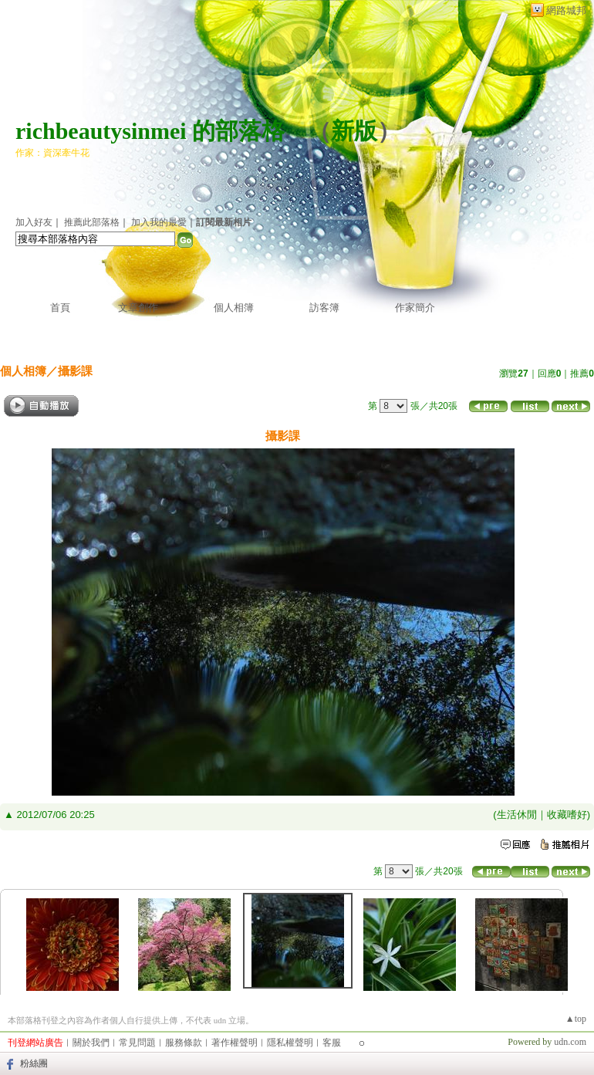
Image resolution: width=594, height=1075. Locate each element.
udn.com (570, 1041)
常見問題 (137, 1042)
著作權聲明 (234, 1042)
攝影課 (75, 370)
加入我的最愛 (159, 222)
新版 (354, 131)
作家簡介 (415, 307)
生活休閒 (517, 814)
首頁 (60, 307)
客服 (331, 1042)
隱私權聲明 (290, 1042)
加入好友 (33, 222)
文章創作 (138, 307)
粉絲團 (34, 1063)
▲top (575, 1018)
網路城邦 (566, 10)
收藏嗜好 (567, 814)
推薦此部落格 (92, 222)
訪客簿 (324, 307)
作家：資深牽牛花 (52, 152)
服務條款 (183, 1042)
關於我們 (91, 1042)
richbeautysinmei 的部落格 (150, 131)
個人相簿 (234, 307)
